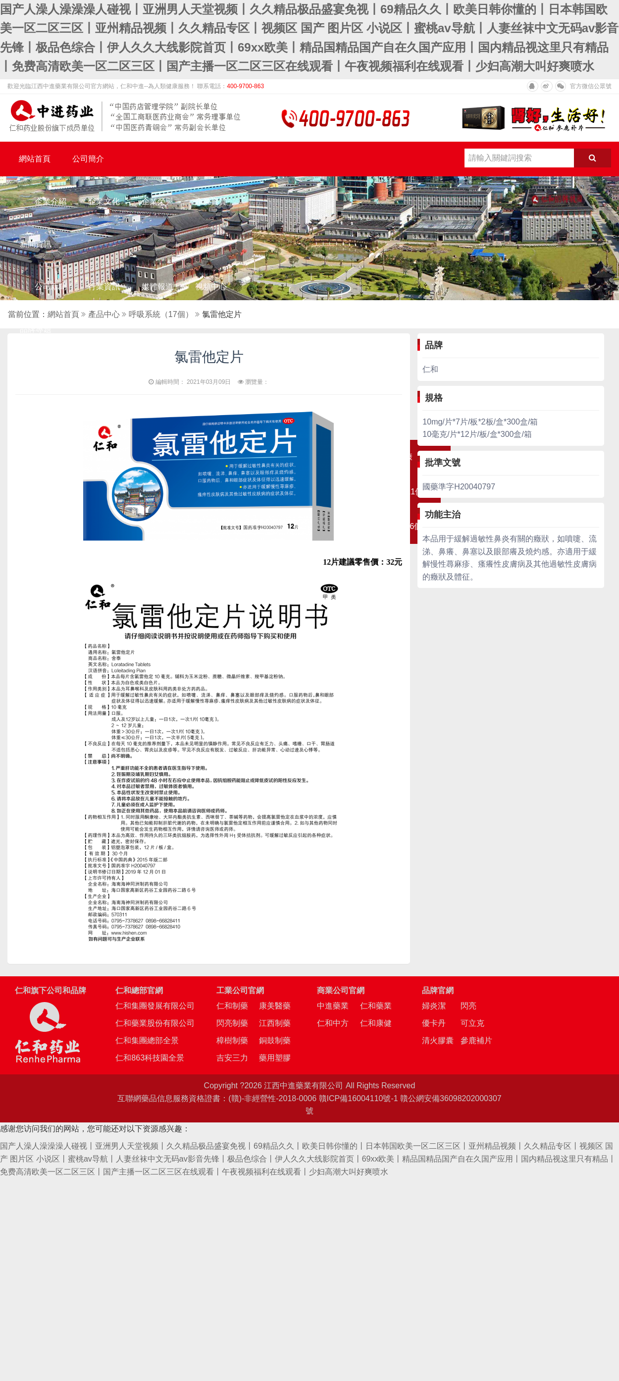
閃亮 (468, 1006)
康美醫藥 (275, 1006)
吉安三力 (232, 1058)
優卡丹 (434, 1023)
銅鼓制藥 (275, 1040)
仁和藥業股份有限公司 (155, 1023)
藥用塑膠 (275, 1058)
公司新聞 (50, 286)
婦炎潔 (434, 1006)
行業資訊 (104, 286)
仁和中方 (333, 1023)
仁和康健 (376, 1023)
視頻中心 (211, 286)
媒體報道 (157, 286)
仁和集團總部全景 (147, 1040)
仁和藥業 (376, 1006)
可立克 (472, 1023)
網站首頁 (35, 159)
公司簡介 (88, 159)
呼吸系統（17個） (161, 314)
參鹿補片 (476, 1040)
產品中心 (104, 314)
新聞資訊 (36, 244)
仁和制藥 (232, 1006)
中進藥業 (333, 1006)
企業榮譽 (157, 201)
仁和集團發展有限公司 (155, 1006)
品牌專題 (36, 329)
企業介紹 (50, 201)
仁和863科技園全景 (149, 1058)
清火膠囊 (438, 1040)
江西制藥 (275, 1023)
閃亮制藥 (232, 1023)
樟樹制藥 (232, 1040)
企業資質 (211, 201)
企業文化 (104, 201)
